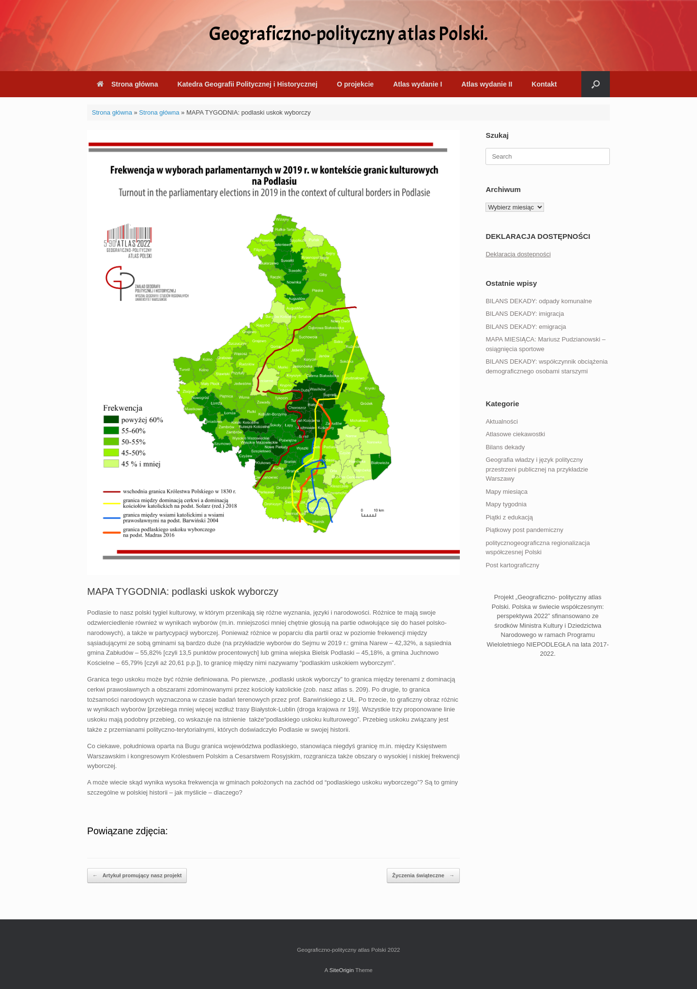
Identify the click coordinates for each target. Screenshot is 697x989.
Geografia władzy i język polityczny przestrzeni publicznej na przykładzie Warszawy (536, 469)
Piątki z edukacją (509, 517)
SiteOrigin (341, 970)
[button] (595, 84)
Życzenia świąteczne (423, 875)
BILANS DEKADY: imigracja (524, 313)
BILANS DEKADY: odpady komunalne (538, 301)
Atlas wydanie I (417, 84)
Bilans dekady (505, 447)
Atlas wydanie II (486, 84)
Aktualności (501, 421)
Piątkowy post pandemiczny (524, 529)
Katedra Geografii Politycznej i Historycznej (247, 84)
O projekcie (355, 84)
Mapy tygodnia (506, 504)
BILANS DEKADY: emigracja (525, 326)
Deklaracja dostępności (517, 254)
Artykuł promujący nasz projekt (137, 875)
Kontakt (544, 84)
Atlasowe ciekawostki (515, 434)
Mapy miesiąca (506, 491)
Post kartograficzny (512, 565)
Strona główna (127, 84)
